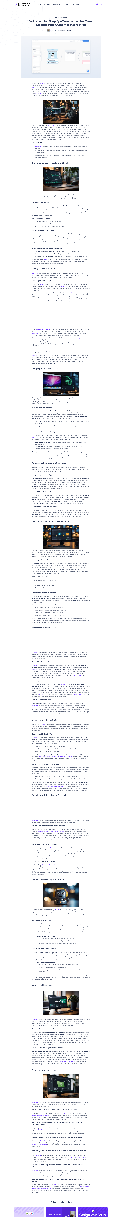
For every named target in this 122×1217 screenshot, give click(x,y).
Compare (47, 4)
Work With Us (76, 4)
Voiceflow (43, 83)
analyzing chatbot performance (48, 831)
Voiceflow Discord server (68, 1061)
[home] (22, 4)
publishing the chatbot (39, 1145)
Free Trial (102, 4)
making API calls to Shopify (77, 1157)
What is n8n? (56, 4)
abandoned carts (37, 715)
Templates (66, 4)
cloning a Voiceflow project (41, 1115)
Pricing (39, 4)
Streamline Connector (43, 329)
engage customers (80, 694)
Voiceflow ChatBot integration (55, 786)
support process (76, 675)
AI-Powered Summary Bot (51, 848)
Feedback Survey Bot (49, 865)
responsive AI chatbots (68, 1130)
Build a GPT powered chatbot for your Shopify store (55, 757)
